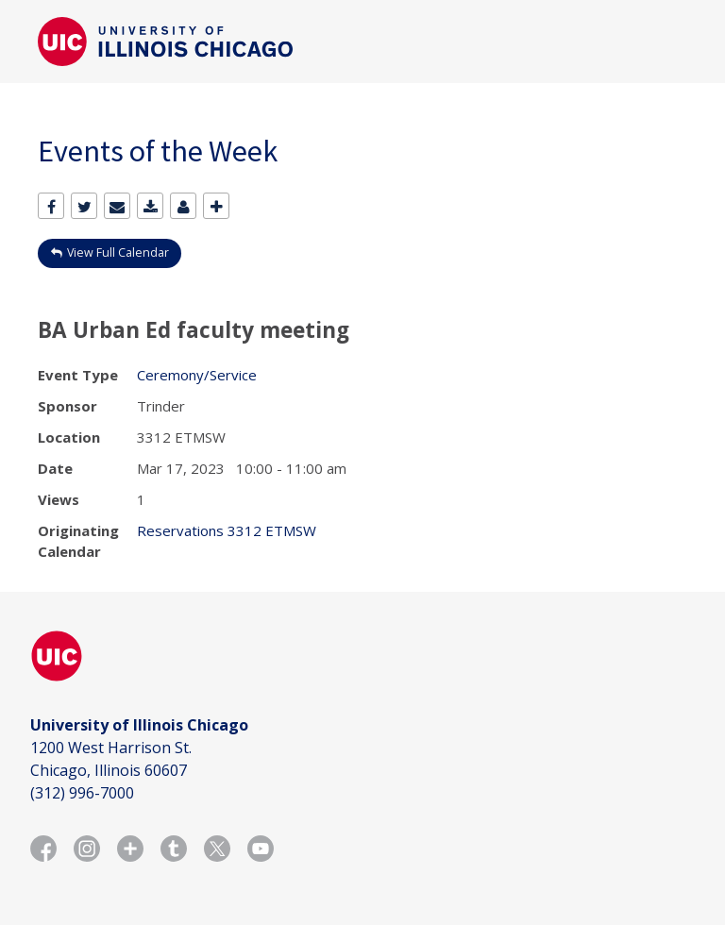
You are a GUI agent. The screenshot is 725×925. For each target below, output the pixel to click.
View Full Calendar (118, 252)
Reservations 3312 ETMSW (226, 530)
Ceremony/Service (197, 374)
